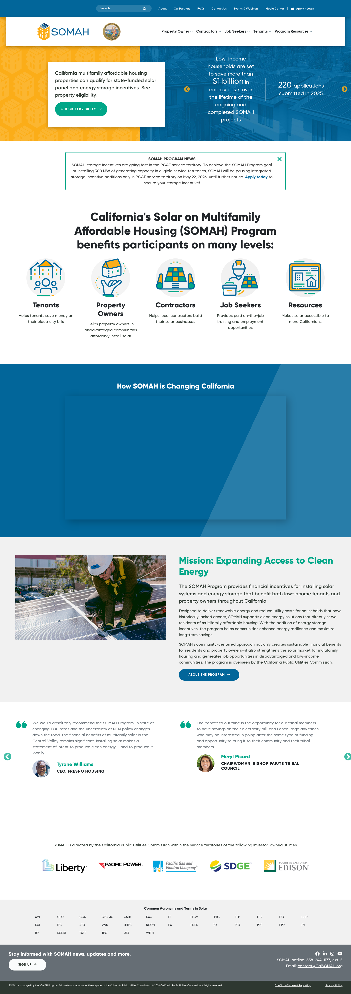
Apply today (256, 177)
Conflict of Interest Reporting (293, 985)
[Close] (279, 158)
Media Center (275, 8)
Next (344, 89)
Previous (187, 89)
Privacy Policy (334, 985)
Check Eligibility (81, 109)
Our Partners (182, 8)
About (163, 8)
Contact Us (219, 8)
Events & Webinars (246, 8)
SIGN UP (27, 964)
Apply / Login (302, 8)
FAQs (200, 8)
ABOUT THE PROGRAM (209, 674)
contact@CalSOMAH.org (320, 966)
